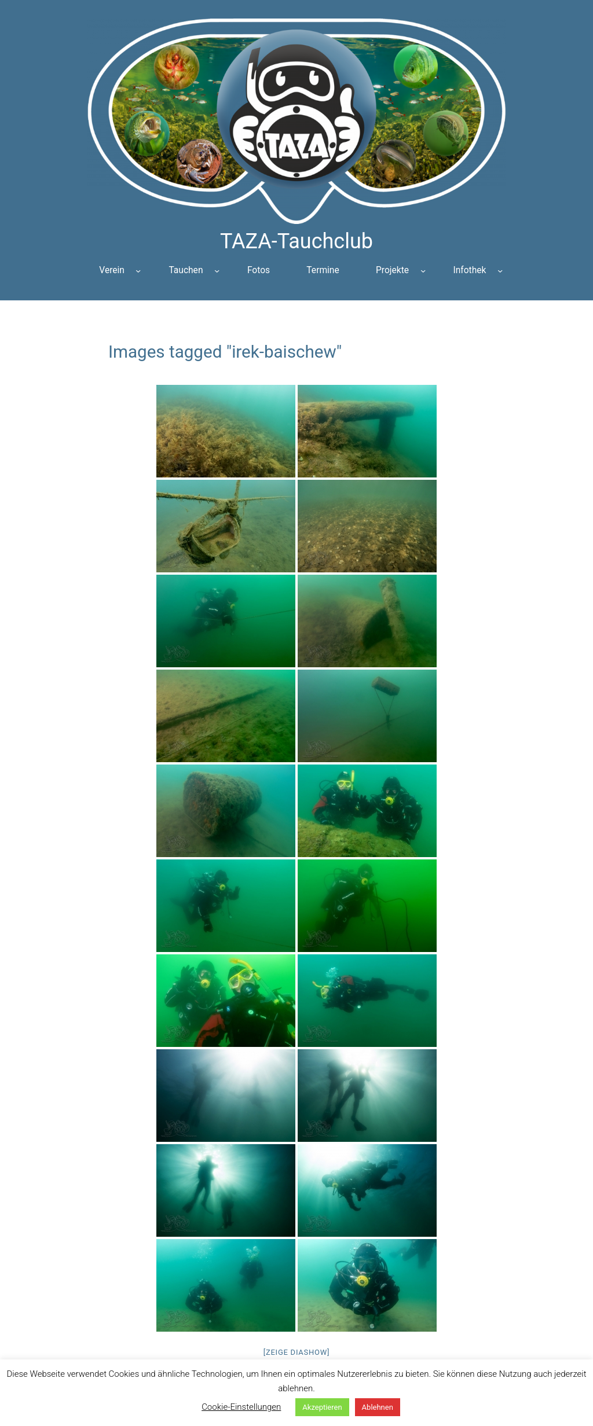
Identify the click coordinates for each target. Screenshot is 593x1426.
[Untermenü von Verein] (138, 270)
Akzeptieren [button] (322, 1407)
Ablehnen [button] (377, 1407)
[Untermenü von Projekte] (423, 270)
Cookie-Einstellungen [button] (241, 1407)
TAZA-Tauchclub (296, 241)
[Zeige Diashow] (296, 1352)
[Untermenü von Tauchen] (216, 270)
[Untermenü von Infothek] (500, 270)
